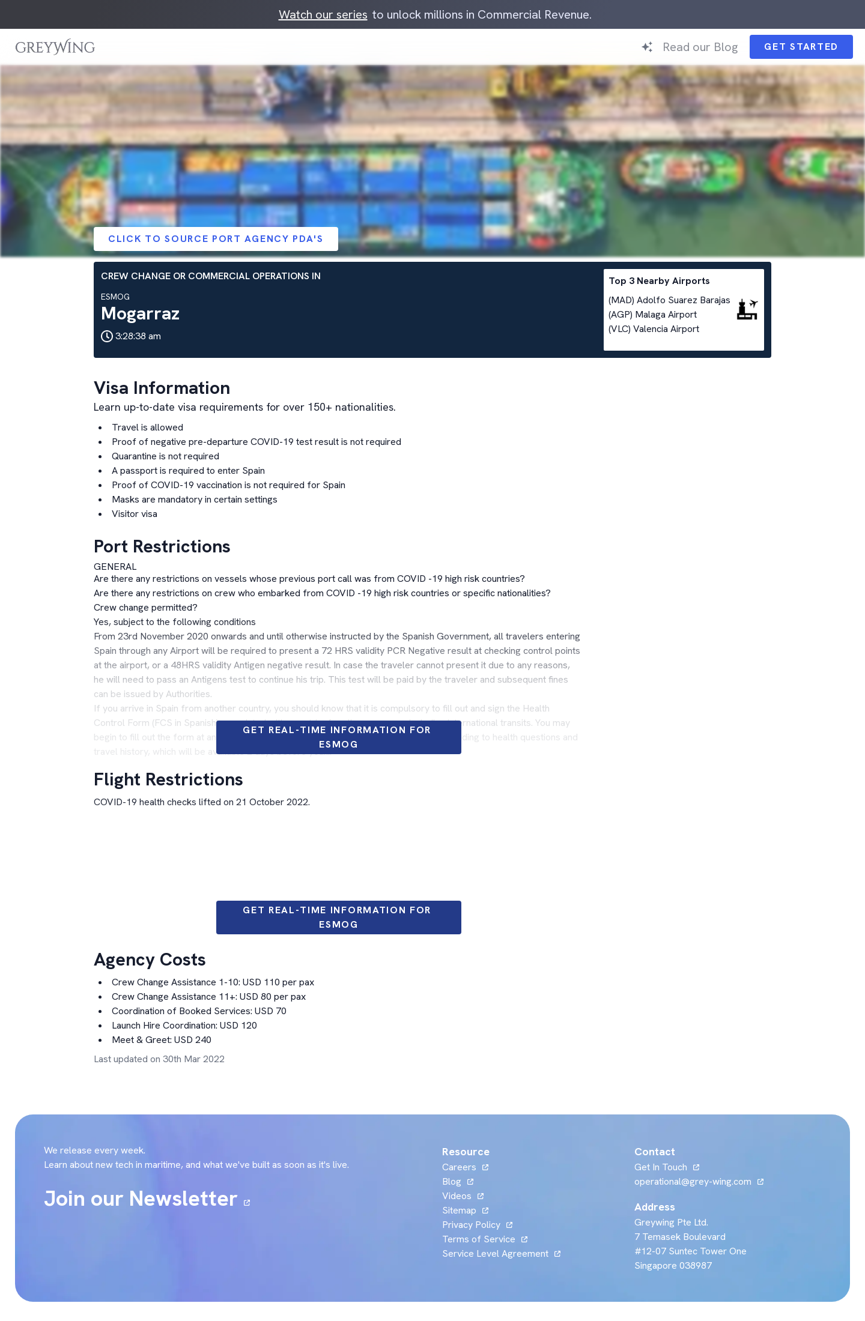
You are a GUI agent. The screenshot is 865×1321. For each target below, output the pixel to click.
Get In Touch (660, 1167)
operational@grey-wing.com (692, 1181)
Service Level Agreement (495, 1253)
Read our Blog (700, 47)
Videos (457, 1196)
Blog (451, 1181)
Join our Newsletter (141, 1198)
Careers (459, 1167)
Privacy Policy (471, 1224)
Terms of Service (478, 1239)
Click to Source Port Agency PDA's (216, 238)
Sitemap (459, 1210)
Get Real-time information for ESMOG (339, 737)
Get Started (801, 46)
